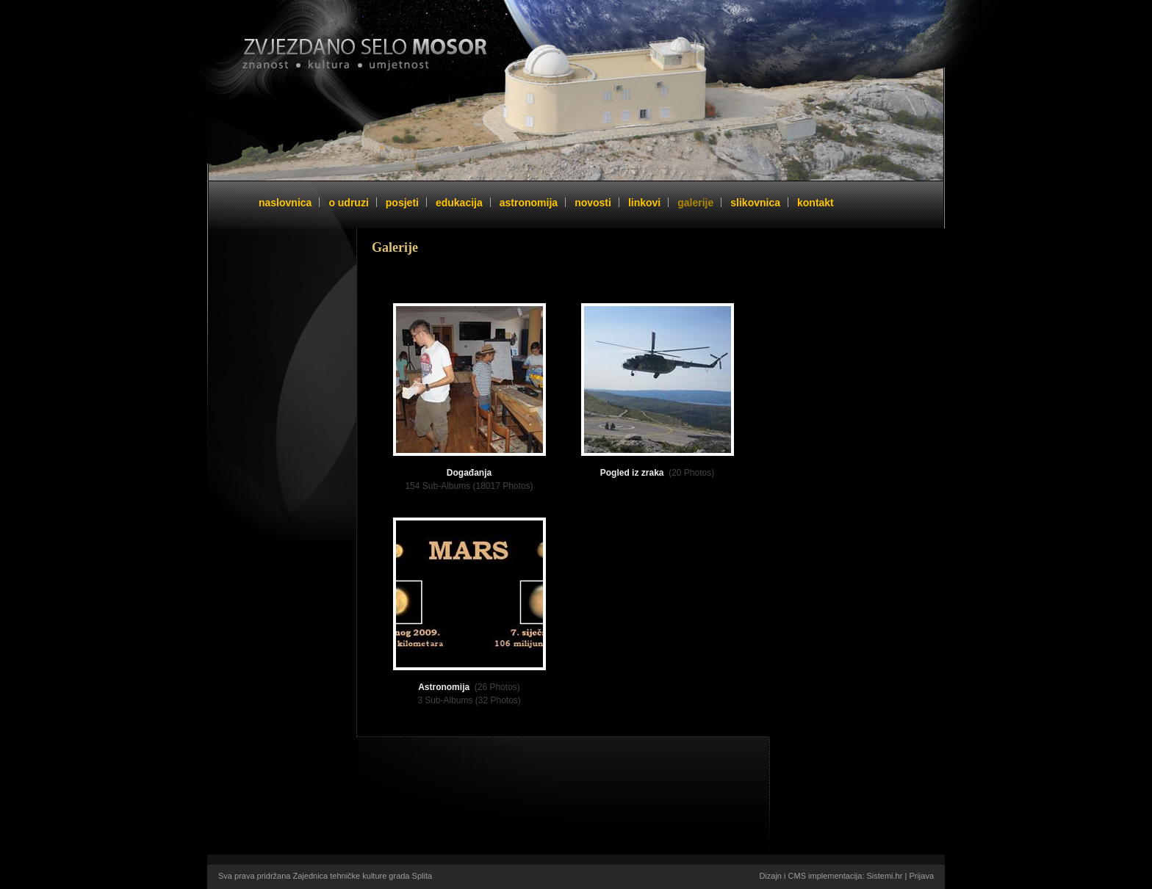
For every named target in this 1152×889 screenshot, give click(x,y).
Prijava (921, 875)
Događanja (469, 473)
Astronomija (443, 687)
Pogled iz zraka (632, 473)
